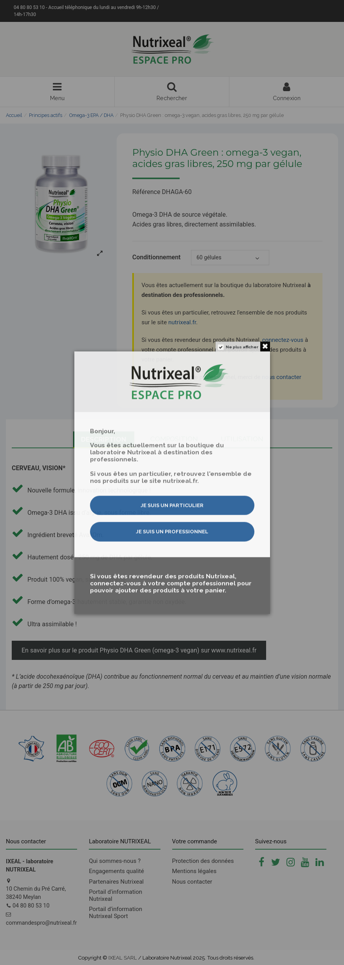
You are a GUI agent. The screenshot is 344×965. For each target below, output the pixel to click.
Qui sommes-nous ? (114, 860)
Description (103, 439)
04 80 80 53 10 (31, 905)
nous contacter (281, 377)
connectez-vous (283, 339)
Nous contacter (192, 881)
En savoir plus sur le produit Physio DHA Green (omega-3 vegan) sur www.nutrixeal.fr (139, 650)
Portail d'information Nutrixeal (115, 895)
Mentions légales (194, 871)
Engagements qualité (116, 871)
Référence (146, 192)
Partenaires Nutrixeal (116, 881)
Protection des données (203, 860)
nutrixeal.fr (182, 322)
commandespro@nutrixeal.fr (41, 923)
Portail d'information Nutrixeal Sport (115, 913)
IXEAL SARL (122, 957)
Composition (174, 439)
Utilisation (242, 439)
